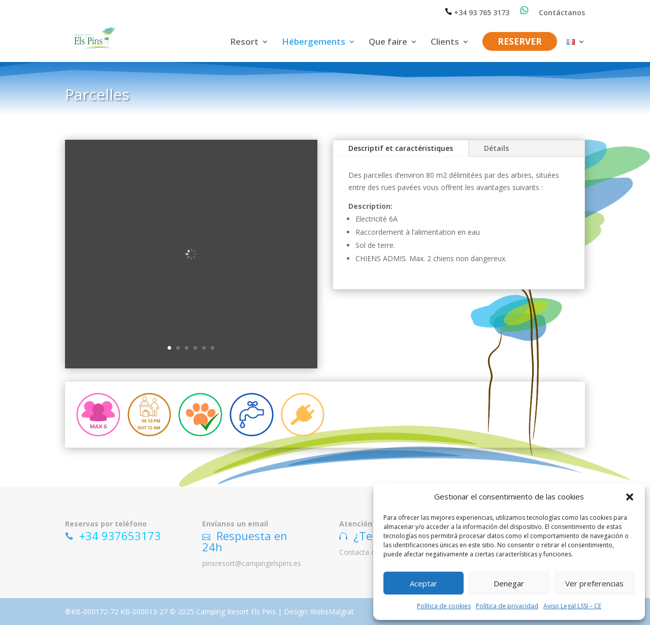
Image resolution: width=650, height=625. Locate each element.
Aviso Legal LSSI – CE (572, 606)
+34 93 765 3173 (477, 12)
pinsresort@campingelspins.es (251, 563)
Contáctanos (562, 13)
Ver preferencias (594, 583)
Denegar (509, 583)
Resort (244, 42)
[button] (630, 497)
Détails (496, 148)
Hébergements (313, 42)
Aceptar (423, 583)
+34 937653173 (120, 535)
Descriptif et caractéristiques (400, 148)
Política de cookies (444, 606)
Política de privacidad (507, 606)
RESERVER (520, 42)
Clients (445, 42)
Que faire (388, 42)
